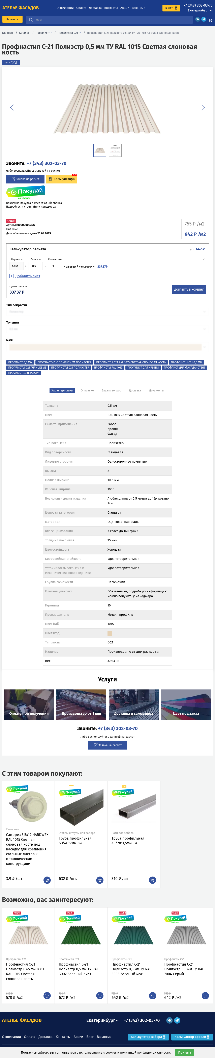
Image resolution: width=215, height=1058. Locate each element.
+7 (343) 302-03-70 (198, 5)
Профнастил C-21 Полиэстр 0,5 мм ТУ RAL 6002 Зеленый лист (78, 969)
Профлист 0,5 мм (20, 362)
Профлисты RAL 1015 (108, 367)
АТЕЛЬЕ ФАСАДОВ (22, 1020)
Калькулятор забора (148, 1037)
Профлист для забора (23, 373)
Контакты (111, 8)
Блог (90, 1037)
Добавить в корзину (189, 289)
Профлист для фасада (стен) (184, 367)
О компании (65, 8)
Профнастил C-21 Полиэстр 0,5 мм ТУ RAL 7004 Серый (184, 969)
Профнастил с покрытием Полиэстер (64, 362)
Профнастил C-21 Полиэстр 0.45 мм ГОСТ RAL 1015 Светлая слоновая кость (25, 971)
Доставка (95, 8)
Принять (184, 1052)
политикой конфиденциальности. (145, 1052)
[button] (11, 107)
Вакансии (138, 8)
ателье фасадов (20, 7)
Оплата (81, 8)
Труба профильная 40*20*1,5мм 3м (128, 840)
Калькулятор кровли (192, 1037)
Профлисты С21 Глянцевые (27, 367)
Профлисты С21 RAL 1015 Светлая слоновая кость (131, 362)
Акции (124, 8)
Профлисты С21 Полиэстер (70, 367)
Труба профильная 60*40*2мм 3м (75, 840)
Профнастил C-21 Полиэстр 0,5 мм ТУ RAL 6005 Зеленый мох (131, 969)
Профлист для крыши (143, 367)
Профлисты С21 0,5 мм (186, 362)
